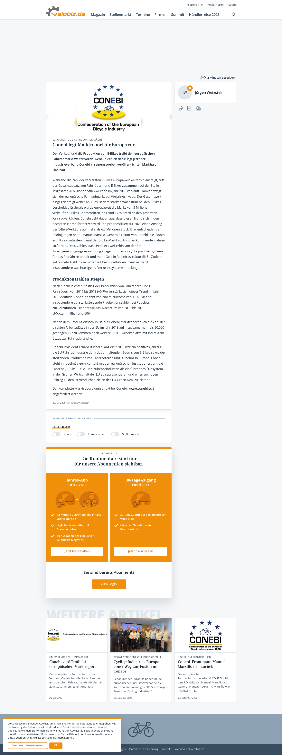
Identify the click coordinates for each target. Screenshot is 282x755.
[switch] (56, 434)
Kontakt (167, 749)
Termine (143, 14)
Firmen (160, 14)
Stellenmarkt (120, 14)
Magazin (98, 14)
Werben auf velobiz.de (189, 749)
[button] (55, 745)
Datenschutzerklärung (143, 749)
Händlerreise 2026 (204, 14)
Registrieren (215, 4)
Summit (177, 14)
